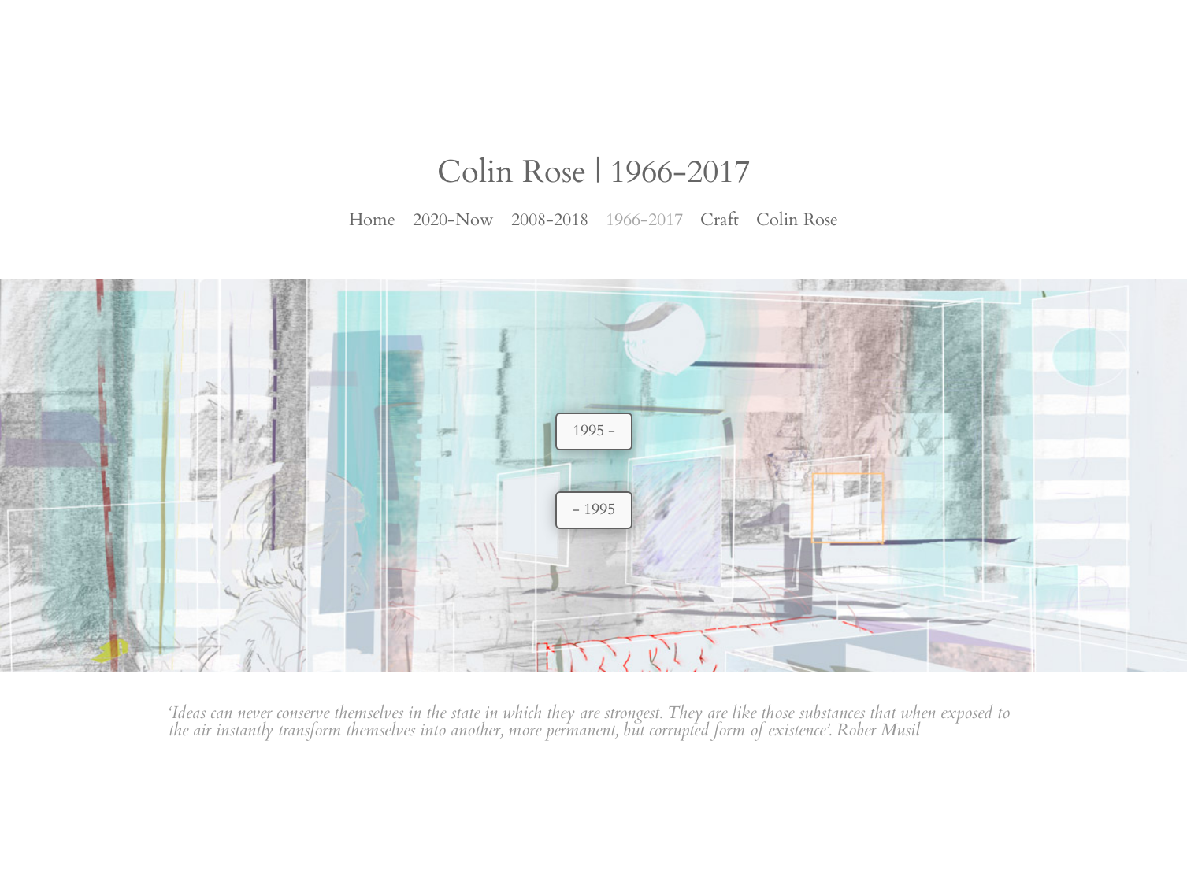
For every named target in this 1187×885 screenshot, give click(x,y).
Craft (719, 222)
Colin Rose (797, 222)
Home (372, 222)
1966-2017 (644, 222)
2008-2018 (549, 222)
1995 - (594, 430)
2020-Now (453, 222)
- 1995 (594, 509)
